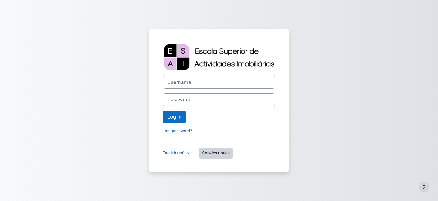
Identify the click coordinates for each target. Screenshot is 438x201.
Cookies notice (216, 152)
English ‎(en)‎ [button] (174, 152)
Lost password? (177, 130)
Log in (174, 117)
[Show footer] (424, 187)
